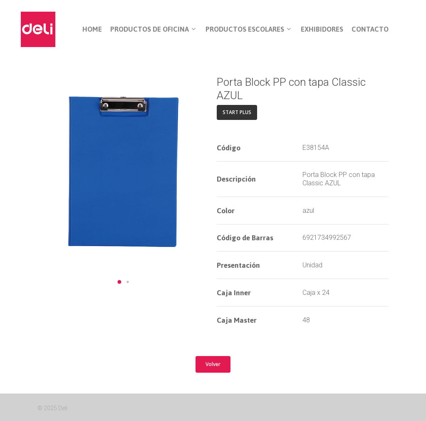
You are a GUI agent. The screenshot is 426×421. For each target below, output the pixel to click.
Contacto (370, 29)
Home (92, 29)
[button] (119, 282)
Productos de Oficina (153, 29)
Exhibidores (322, 29)
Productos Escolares (248, 29)
